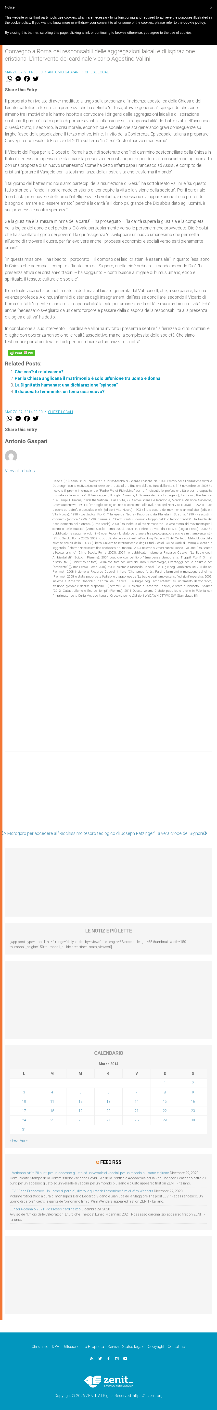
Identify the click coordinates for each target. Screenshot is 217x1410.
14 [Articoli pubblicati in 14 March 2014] (137, 1101)
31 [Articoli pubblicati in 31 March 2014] (24, 1129)
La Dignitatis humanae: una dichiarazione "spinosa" (66, 384)
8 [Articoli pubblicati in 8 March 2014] (165, 1092)
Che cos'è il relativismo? (39, 371)
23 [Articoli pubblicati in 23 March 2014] (193, 1111)
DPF (55, 1346)
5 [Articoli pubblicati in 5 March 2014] (80, 1092)
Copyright (156, 1346)
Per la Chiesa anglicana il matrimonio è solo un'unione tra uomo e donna (87, 378)
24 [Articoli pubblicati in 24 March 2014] (24, 1120)
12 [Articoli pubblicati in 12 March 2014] (80, 1101)
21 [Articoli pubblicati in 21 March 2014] (137, 1111)
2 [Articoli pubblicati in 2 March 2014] (193, 1083)
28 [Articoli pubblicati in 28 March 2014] (137, 1120)
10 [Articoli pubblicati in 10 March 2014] (24, 1101)
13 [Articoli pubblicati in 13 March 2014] (108, 1101)
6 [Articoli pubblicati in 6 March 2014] (108, 1092)
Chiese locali (97, 72)
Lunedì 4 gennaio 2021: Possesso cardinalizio (45, 1209)
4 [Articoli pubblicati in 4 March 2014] (52, 1092)
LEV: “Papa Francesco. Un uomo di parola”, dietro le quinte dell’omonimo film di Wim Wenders (81, 1191)
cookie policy (194, 22)
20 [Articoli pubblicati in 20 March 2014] (108, 1111)
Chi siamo (40, 1346)
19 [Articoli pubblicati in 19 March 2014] (80, 1111)
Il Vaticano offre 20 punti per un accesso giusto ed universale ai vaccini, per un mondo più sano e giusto (89, 1173)
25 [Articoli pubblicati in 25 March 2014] (52, 1120)
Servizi (113, 1346)
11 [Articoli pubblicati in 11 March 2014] (52, 1101)
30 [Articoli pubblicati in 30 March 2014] (193, 1120)
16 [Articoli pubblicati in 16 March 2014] (193, 1101)
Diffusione (71, 1346)
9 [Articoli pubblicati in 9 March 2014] (193, 1092)
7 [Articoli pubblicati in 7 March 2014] (137, 1092)
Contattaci (177, 1346)
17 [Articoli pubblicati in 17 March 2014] (24, 1111)
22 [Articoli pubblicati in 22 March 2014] (165, 1111)
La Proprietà (93, 1346)
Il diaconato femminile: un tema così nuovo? (59, 391)
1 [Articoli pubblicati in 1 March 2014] (165, 1083)
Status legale (133, 1346)
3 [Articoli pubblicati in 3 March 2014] (24, 1092)
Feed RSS (110, 1162)
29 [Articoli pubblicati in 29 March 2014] (165, 1120)
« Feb (14, 1140)
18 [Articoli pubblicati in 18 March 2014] (52, 1111)
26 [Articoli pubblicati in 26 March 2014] (80, 1120)
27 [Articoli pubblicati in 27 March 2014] (108, 1120)
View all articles (20, 470)
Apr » (23, 1140)
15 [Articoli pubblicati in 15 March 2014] (165, 1101)
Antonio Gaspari (64, 72)
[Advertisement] (108, 793)
